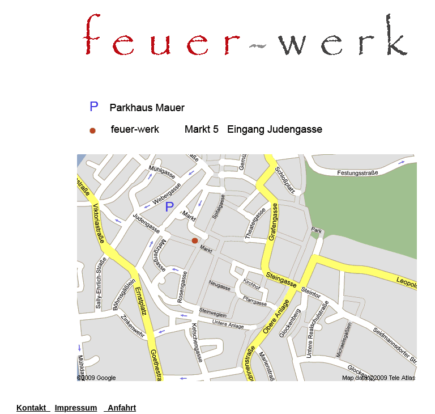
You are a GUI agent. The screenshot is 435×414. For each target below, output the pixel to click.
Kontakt (33, 407)
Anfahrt (120, 407)
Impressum (76, 407)
